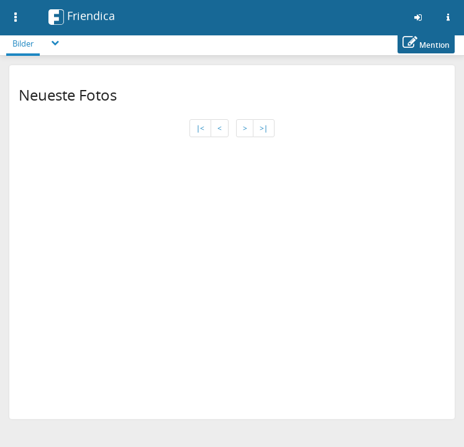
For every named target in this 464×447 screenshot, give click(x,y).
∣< (200, 128)
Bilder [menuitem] (23, 43)
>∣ (264, 128)
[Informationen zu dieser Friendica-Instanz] (448, 17)
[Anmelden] (418, 17)
